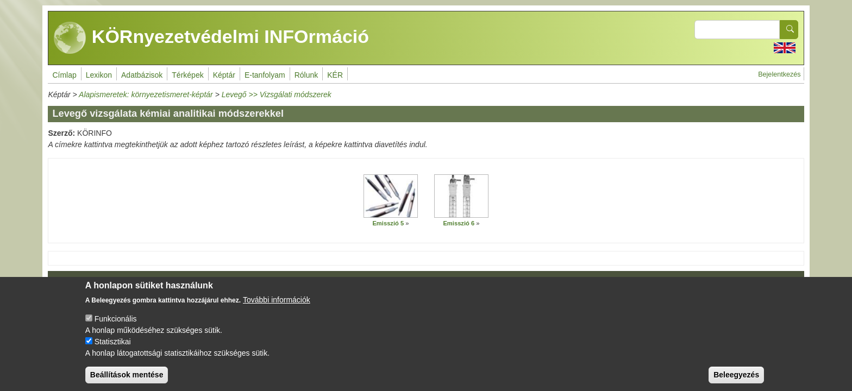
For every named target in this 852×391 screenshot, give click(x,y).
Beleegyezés (736, 382)
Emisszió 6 (458, 223)
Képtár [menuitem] (224, 75)
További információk (276, 307)
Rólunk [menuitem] (306, 75)
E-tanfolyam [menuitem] (265, 75)
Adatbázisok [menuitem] (141, 75)
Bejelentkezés (779, 74)
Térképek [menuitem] (187, 75)
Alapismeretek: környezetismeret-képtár (146, 94)
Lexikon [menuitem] (99, 75)
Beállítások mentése (127, 382)
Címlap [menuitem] (64, 75)
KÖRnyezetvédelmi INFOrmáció (211, 38)
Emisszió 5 (388, 223)
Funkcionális (116, 326)
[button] (391, 196)
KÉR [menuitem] (335, 75)
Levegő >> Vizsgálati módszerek (276, 94)
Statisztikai (113, 349)
